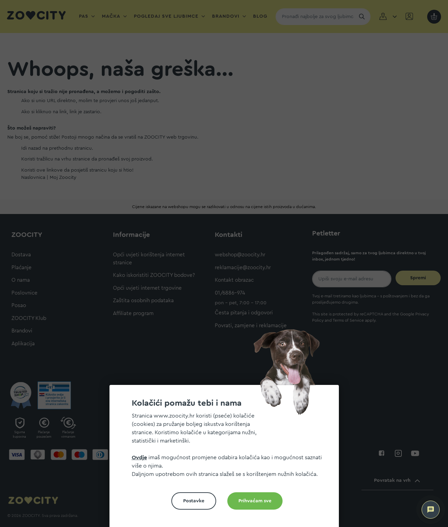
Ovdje (139, 457)
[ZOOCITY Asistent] (431, 510)
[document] (227, 459)
